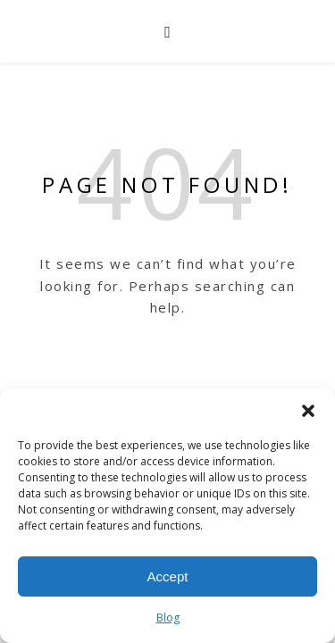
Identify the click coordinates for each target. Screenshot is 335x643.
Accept (167, 576)
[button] (308, 411)
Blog (168, 617)
